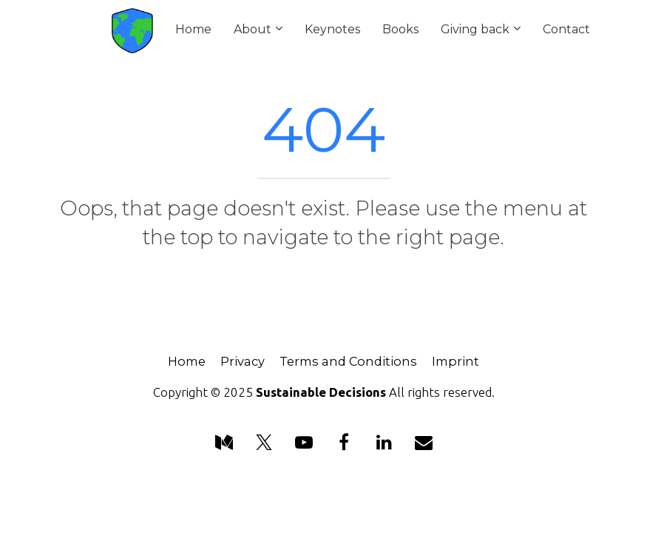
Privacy (242, 362)
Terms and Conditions (348, 362)
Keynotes (332, 29)
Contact (566, 29)
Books (400, 29)
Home (193, 29)
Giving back (475, 29)
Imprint (455, 362)
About (252, 29)
